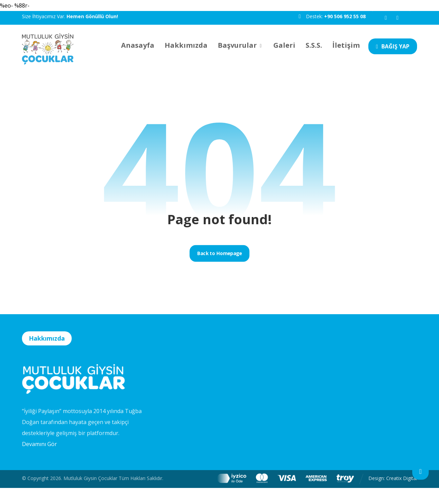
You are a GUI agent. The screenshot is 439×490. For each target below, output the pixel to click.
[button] (385, 17)
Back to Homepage (219, 255)
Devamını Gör (39, 446)
